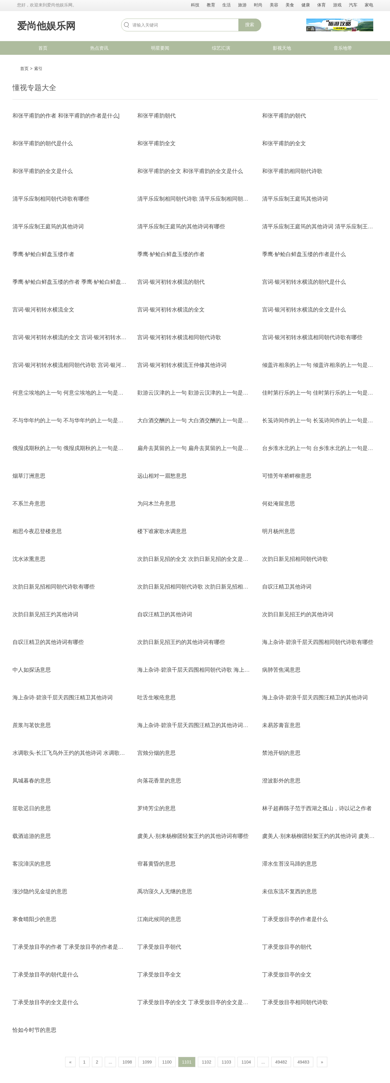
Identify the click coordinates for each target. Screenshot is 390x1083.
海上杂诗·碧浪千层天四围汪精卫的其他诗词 (315, 697)
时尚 (258, 4)
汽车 (353, 4)
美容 (274, 4)
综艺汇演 (221, 48)
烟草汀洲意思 (28, 476)
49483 (303, 1062)
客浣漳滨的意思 (31, 864)
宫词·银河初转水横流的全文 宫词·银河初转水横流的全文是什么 (88, 337)
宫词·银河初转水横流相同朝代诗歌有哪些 (312, 337)
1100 (167, 1062)
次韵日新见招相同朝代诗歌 (295, 559)
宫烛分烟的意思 (156, 753)
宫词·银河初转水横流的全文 (171, 310)
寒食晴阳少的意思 (34, 919)
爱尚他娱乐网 (46, 25)
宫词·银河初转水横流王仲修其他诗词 (182, 365)
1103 (226, 1062)
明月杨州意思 (278, 531)
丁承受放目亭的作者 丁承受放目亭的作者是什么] (71, 947)
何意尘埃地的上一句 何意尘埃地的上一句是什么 (70, 393)
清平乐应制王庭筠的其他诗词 (48, 226)
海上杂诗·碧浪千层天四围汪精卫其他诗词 (62, 697)
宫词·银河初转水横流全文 (43, 310)
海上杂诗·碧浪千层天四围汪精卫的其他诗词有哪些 (198, 725)
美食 (290, 4)
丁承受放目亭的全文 (286, 975)
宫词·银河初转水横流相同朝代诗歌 (179, 337)
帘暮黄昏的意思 (156, 864)
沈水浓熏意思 (28, 559)
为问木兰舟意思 (156, 504)
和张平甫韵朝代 (156, 116)
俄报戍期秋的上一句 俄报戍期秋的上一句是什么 (70, 448)
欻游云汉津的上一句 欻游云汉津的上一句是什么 (195, 393)
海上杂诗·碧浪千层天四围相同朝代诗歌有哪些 (317, 642)
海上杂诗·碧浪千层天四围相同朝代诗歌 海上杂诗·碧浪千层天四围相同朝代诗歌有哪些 (241, 670)
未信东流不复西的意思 (289, 891)
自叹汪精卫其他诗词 (286, 587)
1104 (246, 1062)
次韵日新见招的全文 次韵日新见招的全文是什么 (195, 559)
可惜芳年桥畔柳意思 (286, 476)
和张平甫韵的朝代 (284, 116)
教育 (211, 4)
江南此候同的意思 (159, 919)
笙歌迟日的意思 (31, 808)
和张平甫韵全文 (156, 143)
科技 (195, 4)
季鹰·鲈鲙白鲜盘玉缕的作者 (171, 254)
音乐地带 (343, 48)
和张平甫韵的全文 (284, 143)
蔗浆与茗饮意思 (31, 725)
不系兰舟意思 (28, 504)
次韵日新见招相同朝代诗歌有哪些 (53, 587)
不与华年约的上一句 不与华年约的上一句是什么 (70, 420)
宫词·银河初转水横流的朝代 (171, 282)
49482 (281, 1062)
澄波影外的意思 (281, 781)
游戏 (337, 4)
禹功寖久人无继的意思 (164, 891)
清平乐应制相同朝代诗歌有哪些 (50, 199)
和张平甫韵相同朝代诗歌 (292, 171)
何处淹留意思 (278, 504)
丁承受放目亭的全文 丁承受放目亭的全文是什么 (195, 1002)
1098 (127, 1062)
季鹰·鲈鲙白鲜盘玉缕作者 (43, 254)
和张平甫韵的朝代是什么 (42, 143)
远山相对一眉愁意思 (162, 476)
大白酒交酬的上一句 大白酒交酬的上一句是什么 (195, 420)
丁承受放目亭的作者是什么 (295, 919)
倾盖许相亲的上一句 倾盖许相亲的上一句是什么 (320, 365)
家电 (369, 4)
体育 (321, 4)
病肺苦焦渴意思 (281, 670)
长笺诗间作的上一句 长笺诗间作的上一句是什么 (320, 420)
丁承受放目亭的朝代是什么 (45, 975)
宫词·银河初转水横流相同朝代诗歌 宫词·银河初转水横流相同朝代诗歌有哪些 (105, 365)
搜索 (249, 24)
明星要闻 (160, 48)
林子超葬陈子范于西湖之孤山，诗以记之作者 (317, 808)
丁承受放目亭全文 (159, 975)
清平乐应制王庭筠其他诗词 (295, 199)
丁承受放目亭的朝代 (286, 947)
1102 (206, 1062)
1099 (147, 1062)
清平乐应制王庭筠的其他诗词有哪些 (181, 226)
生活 (226, 4)
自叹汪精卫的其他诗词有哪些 (48, 642)
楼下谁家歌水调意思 (162, 531)
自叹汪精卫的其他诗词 (164, 614)
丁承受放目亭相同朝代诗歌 (295, 1002)
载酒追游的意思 (31, 836)
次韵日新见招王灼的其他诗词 (297, 614)
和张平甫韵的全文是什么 (42, 171)
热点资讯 (99, 48)
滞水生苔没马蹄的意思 (289, 864)
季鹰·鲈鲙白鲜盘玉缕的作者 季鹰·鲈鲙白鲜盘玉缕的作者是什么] (89, 282)
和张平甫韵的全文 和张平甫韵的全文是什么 (190, 171)
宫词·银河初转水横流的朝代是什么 (304, 282)
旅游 (242, 4)
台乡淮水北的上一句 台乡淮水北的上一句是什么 (320, 448)
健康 (305, 4)
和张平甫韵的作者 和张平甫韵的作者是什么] (66, 116)
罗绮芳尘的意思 (156, 808)
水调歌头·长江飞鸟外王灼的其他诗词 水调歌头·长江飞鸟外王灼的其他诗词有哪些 (110, 753)
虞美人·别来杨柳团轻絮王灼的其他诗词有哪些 (192, 836)
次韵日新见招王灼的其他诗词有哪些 (181, 642)
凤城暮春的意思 (31, 781)
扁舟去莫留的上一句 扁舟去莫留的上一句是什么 (195, 448)
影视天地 (282, 48)
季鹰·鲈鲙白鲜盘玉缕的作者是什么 (304, 254)
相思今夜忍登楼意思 (37, 531)
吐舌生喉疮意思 (156, 697)
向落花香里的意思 (159, 781)
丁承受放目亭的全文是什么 (45, 1002)
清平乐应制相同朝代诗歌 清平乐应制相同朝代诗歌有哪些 (206, 199)
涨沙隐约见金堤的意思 (39, 891)
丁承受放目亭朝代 (159, 947)
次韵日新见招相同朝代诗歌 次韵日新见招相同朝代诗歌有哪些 (212, 587)
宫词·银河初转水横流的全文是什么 (304, 310)
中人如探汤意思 (31, 670)
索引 (38, 68)
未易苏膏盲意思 (281, 725)
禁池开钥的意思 (281, 753)
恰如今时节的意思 (34, 1030)
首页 (42, 48)
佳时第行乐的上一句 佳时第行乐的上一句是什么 (320, 393)
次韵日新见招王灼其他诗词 (45, 614)
